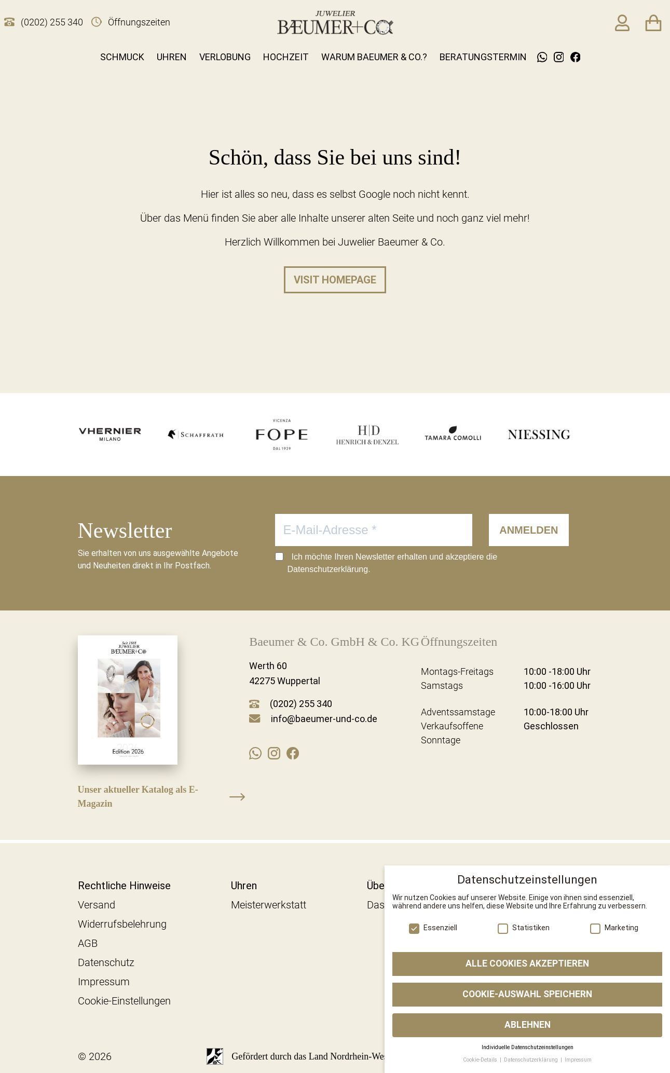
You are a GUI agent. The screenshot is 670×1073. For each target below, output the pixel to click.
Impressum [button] (578, 1059)
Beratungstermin (483, 56)
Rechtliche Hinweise (124, 885)
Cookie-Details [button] (481, 1059)
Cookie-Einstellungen (124, 1001)
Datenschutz (106, 962)
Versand (96, 905)
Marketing (614, 927)
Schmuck (122, 56)
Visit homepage (335, 280)
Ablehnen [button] (527, 1025)
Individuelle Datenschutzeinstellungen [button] (527, 1047)
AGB (88, 943)
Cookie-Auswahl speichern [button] (527, 994)
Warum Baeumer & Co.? (374, 56)
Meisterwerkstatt (268, 905)
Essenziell (433, 927)
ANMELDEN (528, 530)
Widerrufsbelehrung (122, 924)
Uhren (172, 56)
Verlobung (225, 56)
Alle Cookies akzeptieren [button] (527, 963)
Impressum (104, 981)
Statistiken (524, 927)
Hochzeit (286, 56)
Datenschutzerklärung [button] (531, 1059)
